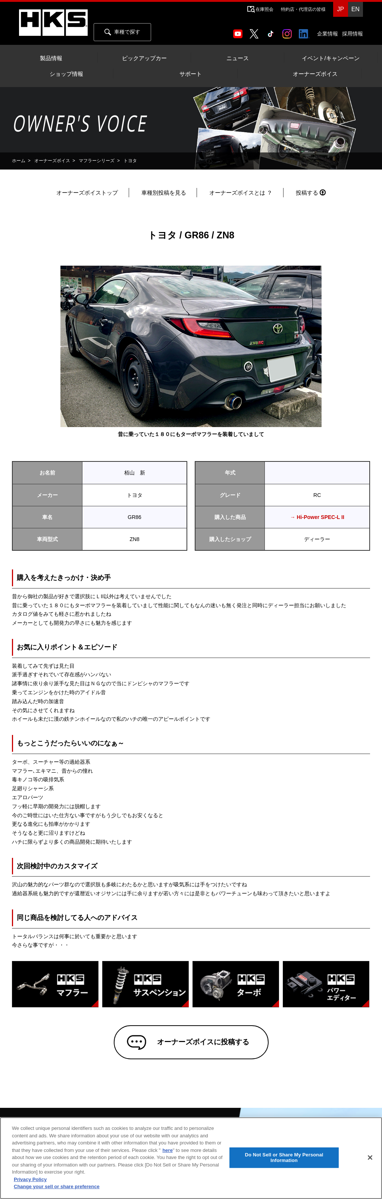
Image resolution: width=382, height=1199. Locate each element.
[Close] (370, 1157)
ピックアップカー (144, 58)
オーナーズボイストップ (87, 192)
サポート (190, 74)
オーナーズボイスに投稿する (201, 1043)
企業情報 (327, 34)
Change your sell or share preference (57, 1186)
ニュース (237, 58)
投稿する (307, 192)
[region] (191, 1158)
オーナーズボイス (315, 74)
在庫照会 (264, 9)
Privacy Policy (30, 1179)
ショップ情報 (66, 74)
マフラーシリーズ (97, 160)
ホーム (18, 160)
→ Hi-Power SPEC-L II (317, 517)
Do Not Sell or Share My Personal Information (284, 1158)
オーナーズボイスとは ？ (240, 192)
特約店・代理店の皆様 (303, 9)
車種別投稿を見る (163, 192)
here (167, 1150)
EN (355, 9)
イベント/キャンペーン (330, 58)
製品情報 (51, 58)
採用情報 (352, 34)
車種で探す (122, 32)
